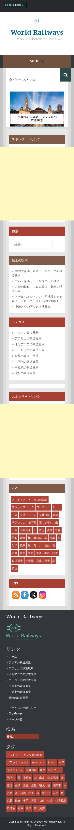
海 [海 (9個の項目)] (59, 537)
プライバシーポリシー (22, 707)
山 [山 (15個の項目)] (56, 522)
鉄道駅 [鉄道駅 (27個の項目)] (29, 560)
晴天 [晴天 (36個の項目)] (22, 537)
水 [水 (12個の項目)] (45, 537)
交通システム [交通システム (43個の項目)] (28, 514)
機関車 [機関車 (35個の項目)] (37, 537)
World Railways (37, 32)
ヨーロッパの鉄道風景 (29, 350)
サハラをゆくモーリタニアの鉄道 (37, 281)
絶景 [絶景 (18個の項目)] (22, 545)
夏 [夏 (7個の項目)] (40, 522)
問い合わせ (15, 713)
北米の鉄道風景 (25, 373)
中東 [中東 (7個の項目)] (14, 514)
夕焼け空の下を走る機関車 (33, 306)
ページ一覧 (15, 719)
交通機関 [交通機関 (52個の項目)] (44, 514)
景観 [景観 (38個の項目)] (14, 537)
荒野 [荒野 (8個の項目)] (14, 553)
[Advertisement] (37, 183)
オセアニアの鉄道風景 (29, 344)
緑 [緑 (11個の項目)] (29, 545)
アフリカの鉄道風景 (28, 338)
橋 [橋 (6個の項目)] (29, 537)
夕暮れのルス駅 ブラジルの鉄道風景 (37, 118)
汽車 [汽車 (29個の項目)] (52, 537)
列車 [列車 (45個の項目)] (55, 514)
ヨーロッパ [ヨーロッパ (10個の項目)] (43, 507)
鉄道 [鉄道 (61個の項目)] (55, 553)
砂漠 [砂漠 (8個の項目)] (14, 545)
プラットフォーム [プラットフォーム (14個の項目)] (23, 507)
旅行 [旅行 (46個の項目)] (41, 530)
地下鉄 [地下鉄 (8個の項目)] (32, 522)
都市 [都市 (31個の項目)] (47, 553)
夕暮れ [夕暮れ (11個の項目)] (48, 522)
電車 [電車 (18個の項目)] (39, 560)
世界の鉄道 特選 (26, 355)
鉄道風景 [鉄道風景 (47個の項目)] (17, 560)
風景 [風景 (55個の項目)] (47, 560)
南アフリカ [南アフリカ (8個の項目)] (19, 522)
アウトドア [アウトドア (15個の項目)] (19, 499)
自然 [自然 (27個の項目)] (47, 545)
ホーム (13, 656)
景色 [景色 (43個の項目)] (58, 530)
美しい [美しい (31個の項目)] (37, 545)
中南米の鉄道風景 (26, 361)
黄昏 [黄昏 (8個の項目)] (14, 568)
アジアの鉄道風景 (26, 332)
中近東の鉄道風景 (26, 367)
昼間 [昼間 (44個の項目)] (49, 530)
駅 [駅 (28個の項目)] (53, 560)
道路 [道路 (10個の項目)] (39, 553)
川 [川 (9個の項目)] (35, 530)
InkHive (28, 821)
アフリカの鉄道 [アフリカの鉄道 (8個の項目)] (38, 499)
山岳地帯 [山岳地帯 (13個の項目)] (25, 530)
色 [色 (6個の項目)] (53, 545)
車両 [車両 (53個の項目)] (31, 553)
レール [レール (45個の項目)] (57, 507)
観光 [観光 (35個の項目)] (22, 553)
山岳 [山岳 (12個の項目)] (14, 530)
